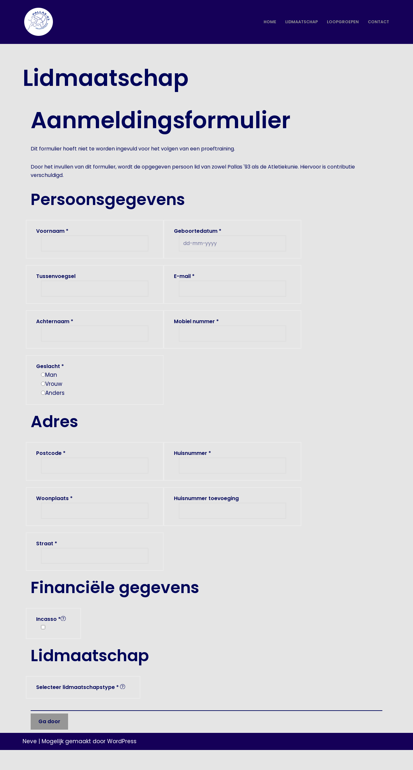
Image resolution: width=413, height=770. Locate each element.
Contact (377, 22)
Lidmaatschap (298, 22)
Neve (30, 761)
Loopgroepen (341, 22)
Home (264, 22)
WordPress (121, 761)
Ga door (49, 741)
